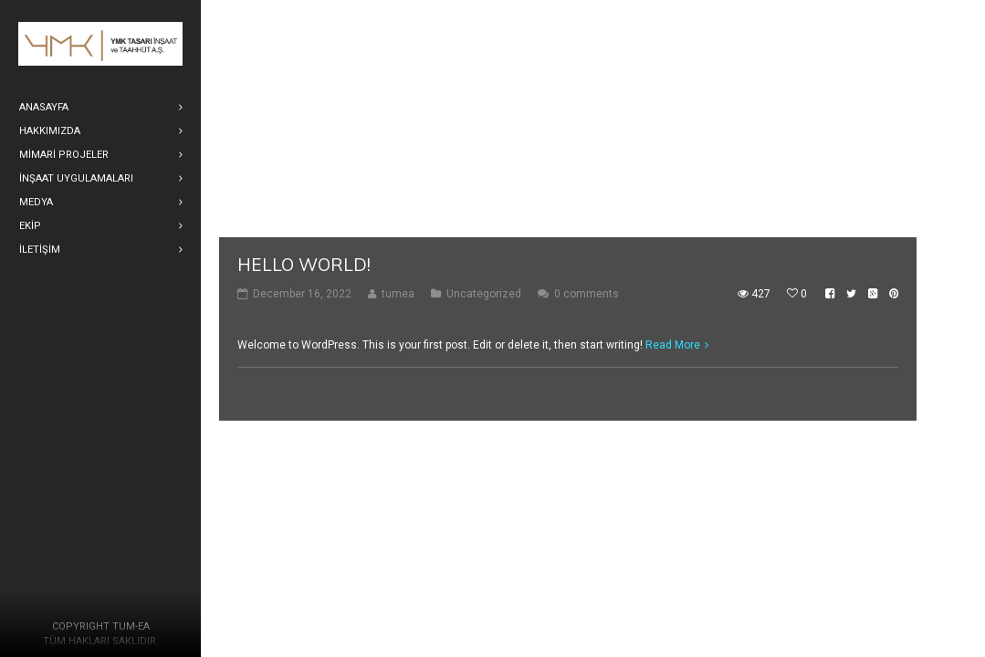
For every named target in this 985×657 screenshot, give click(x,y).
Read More (672, 345)
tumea (398, 293)
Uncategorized (483, 293)
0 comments (586, 293)
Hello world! (304, 265)
